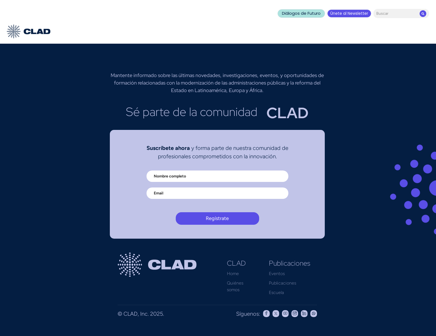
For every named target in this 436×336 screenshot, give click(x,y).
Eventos (277, 273)
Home (233, 273)
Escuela (276, 292)
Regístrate (217, 218)
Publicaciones (282, 283)
